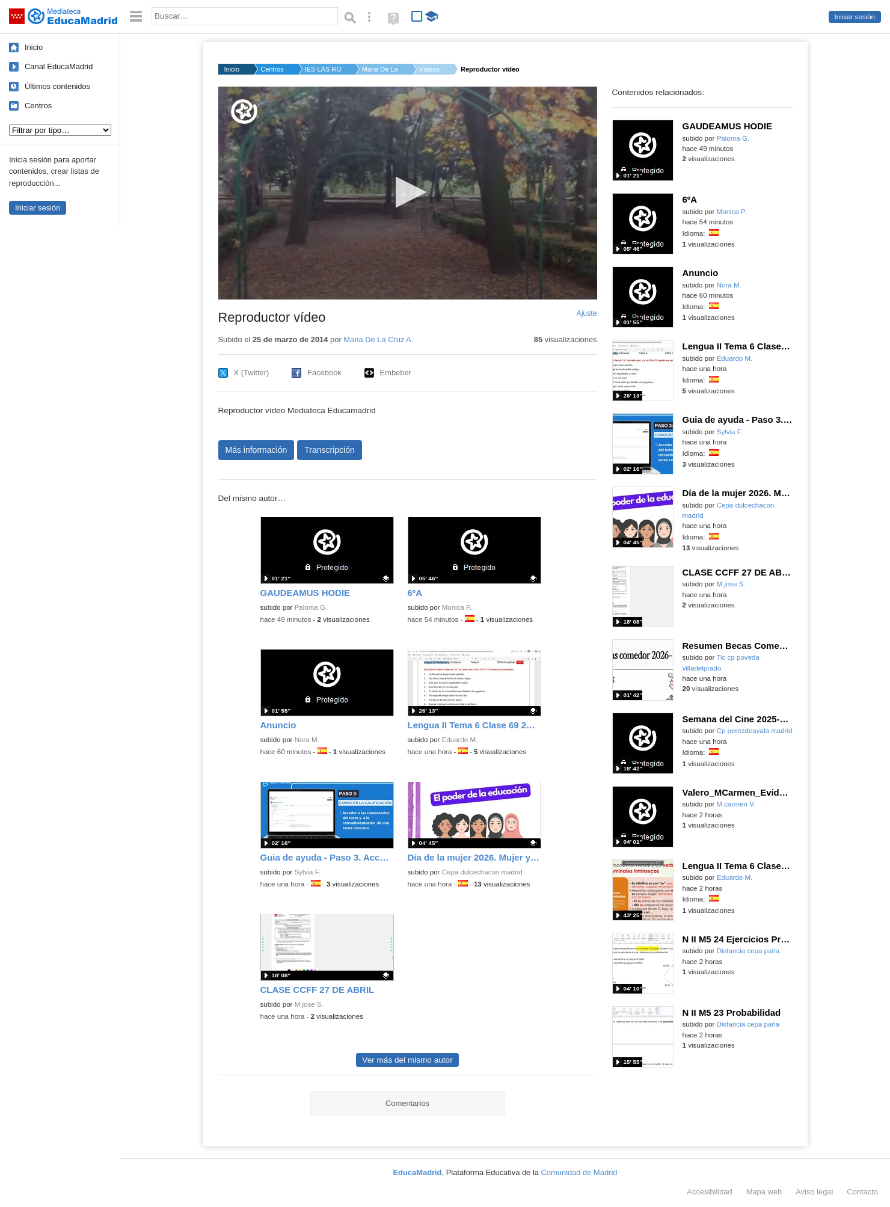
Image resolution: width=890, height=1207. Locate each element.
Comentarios (407, 1103)
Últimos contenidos (57, 86)
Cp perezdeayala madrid (755, 730)
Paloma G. (311, 607)
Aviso (814, 1191)
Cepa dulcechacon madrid (482, 872)
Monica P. (457, 607)
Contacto (862, 1191)
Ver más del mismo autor (407, 1059)
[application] (407, 193)
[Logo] (244, 111)
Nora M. (307, 739)
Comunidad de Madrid (579, 1172)
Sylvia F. (308, 872)
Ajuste (586, 313)
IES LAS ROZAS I (323, 69)
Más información (256, 450)
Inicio (34, 47)
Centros (38, 105)
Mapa (764, 1191)
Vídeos (429, 69)
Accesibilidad (709, 1191)
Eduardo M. (460, 739)
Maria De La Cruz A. (380, 69)
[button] (407, 192)
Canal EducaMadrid (59, 66)
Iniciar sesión (855, 16)
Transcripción (329, 450)
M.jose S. (309, 1004)
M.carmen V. (736, 804)
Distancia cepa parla (748, 950)
